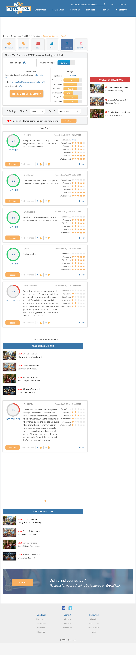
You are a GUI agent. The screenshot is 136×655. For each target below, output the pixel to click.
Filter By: (24, 111)
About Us (93, 619)
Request (106, 9)
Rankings (90, 9)
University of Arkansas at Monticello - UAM (28, 81)
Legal (94, 631)
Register (123, 4)
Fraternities (58, 9)
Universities (40, 9)
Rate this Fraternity (26, 94)
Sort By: (53, 111)
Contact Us (121, 9)
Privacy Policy (93, 627)
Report (82, 164)
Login (112, 4)
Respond (12, 164)
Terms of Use (94, 623)
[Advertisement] (45, 473)
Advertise (67, 619)
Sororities (75, 9)
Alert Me (69, 120)
